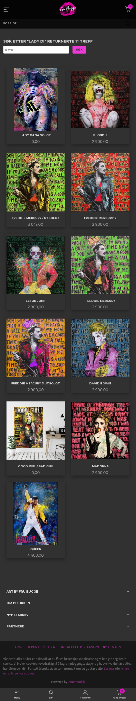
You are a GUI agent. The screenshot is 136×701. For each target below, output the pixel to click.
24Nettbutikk (76, 682)
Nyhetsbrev (112, 647)
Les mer (109, 668)
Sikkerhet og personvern (79, 647)
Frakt (19, 647)
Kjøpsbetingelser (41, 647)
